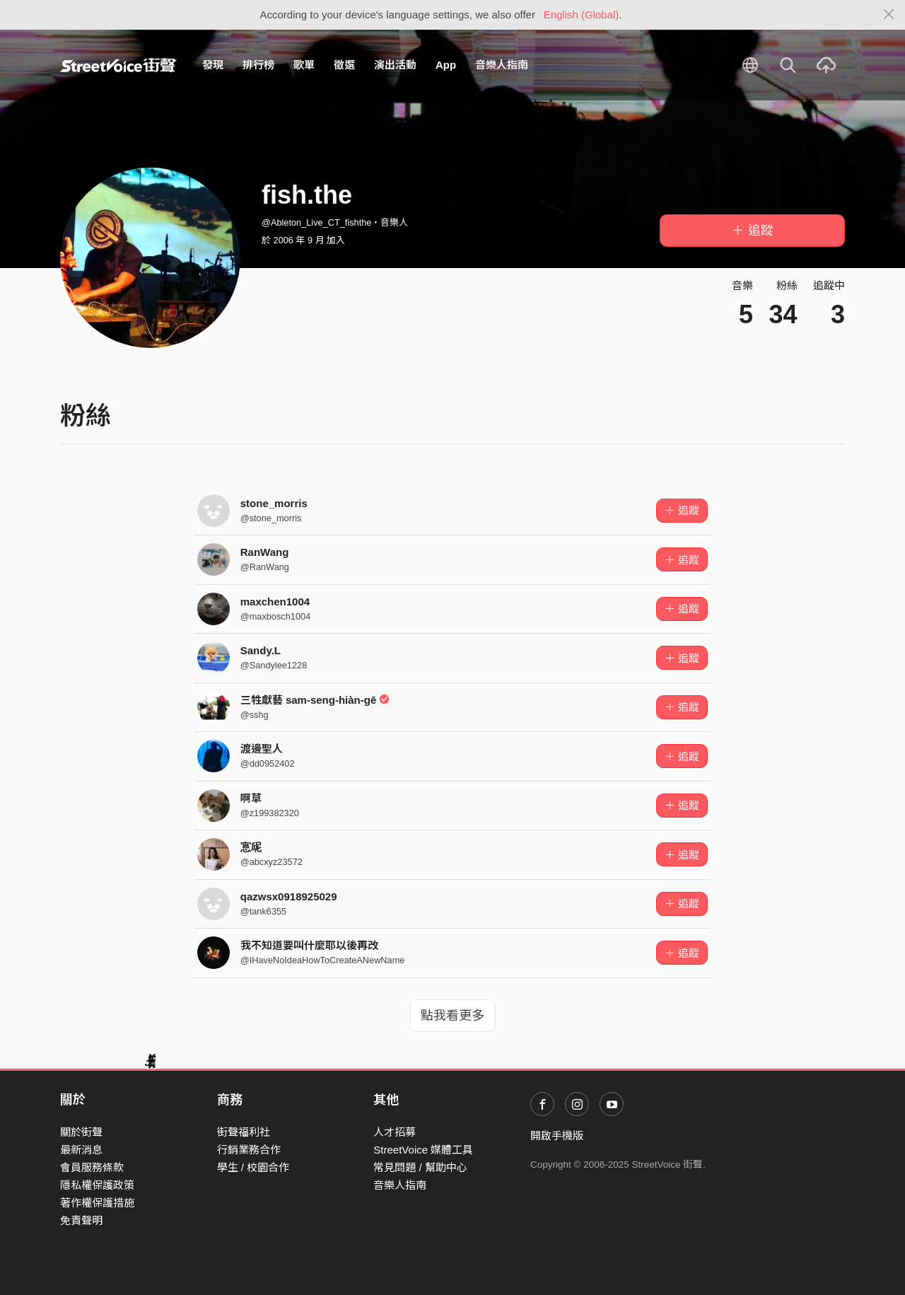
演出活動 (395, 65)
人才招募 (394, 1132)
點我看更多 (452, 1016)
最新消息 (81, 1150)
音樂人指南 (501, 65)
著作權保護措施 (97, 1203)
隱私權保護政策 (97, 1185)
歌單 (304, 65)
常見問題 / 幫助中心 (420, 1167)
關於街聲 (81, 1132)
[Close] (889, 14)
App (446, 65)
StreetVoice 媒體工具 (423, 1150)
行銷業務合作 (249, 1150)
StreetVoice (118, 65)
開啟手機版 (556, 1136)
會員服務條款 (92, 1167)
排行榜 (258, 65)
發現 (212, 65)
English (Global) (581, 14)
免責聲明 (81, 1220)
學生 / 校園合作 (253, 1167)
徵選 (344, 65)
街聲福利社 (243, 1132)
